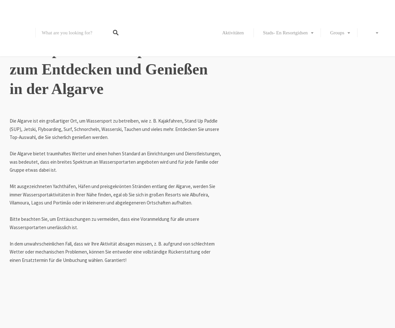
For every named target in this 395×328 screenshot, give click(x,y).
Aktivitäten (233, 32)
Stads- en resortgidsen (285, 32)
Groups (337, 32)
